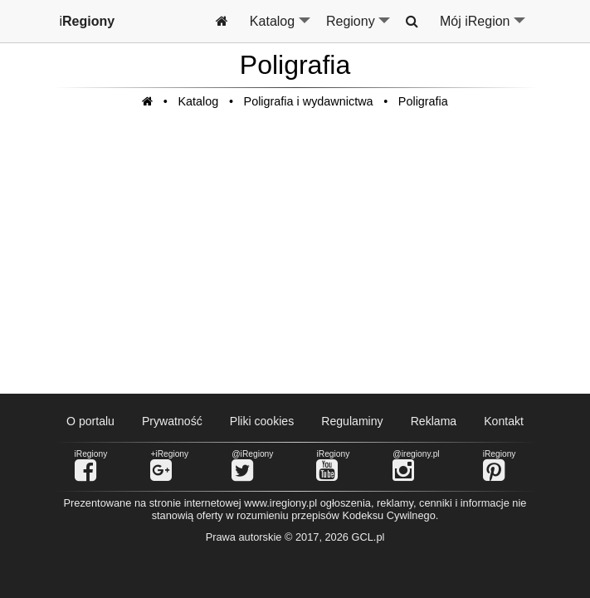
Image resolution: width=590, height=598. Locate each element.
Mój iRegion (483, 28)
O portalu (90, 421)
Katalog (281, 28)
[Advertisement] (295, 260)
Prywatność (172, 421)
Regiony (359, 28)
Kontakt (504, 421)
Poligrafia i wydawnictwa (308, 101)
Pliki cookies (262, 421)
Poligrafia (423, 101)
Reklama (434, 421)
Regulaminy (352, 421)
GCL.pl (368, 537)
